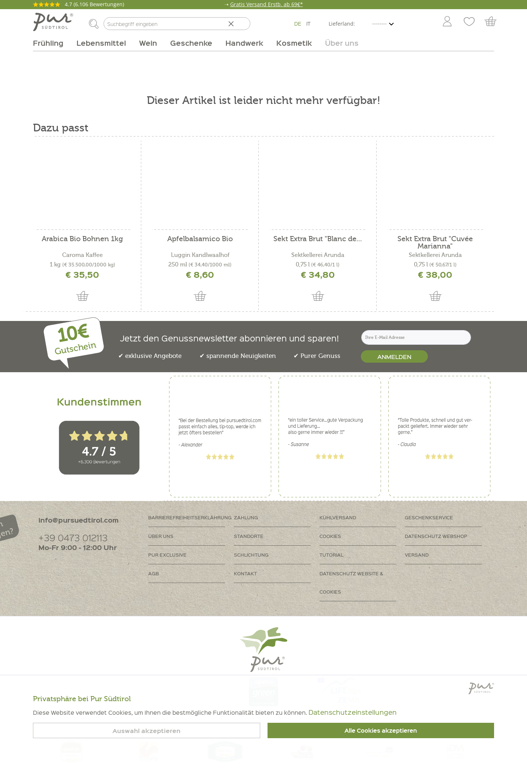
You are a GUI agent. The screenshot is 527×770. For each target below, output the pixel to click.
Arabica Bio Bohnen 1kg (82, 239)
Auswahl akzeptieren (146, 730)
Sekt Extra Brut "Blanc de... (317, 239)
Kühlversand (337, 517)
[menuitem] (446, 22)
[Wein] (148, 43)
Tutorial (331, 555)
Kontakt (245, 573)
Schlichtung (251, 555)
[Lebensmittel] (101, 43)
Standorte (249, 536)
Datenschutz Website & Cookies (351, 582)
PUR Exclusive (167, 555)
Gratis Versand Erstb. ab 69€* (266, 4)
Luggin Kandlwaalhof (200, 255)
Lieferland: (342, 23)
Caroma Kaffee (82, 255)
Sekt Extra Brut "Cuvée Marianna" (435, 242)
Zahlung (246, 517)
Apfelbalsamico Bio (200, 239)
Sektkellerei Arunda (317, 255)
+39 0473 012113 (73, 537)
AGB (153, 573)
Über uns (160, 536)
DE (297, 23)
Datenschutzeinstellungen (353, 712)
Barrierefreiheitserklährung (190, 517)
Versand (417, 555)
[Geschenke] (191, 43)
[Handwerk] (244, 43)
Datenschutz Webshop (436, 536)
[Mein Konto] (447, 22)
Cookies (330, 536)
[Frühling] (51, 43)
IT (308, 23)
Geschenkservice (429, 517)
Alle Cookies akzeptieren (380, 730)
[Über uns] (338, 43)
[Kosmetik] (294, 43)
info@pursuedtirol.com (78, 520)
